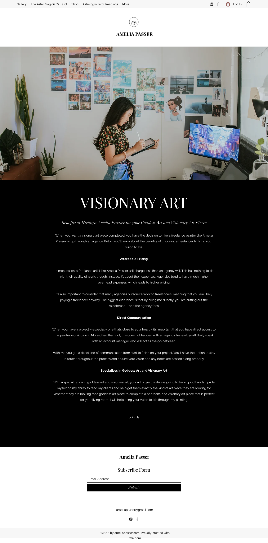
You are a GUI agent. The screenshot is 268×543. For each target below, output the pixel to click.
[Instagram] (212, 4)
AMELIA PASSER (134, 34)
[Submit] (134, 487)
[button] (248, 4)
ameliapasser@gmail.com (134, 510)
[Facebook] (218, 4)
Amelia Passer (134, 457)
